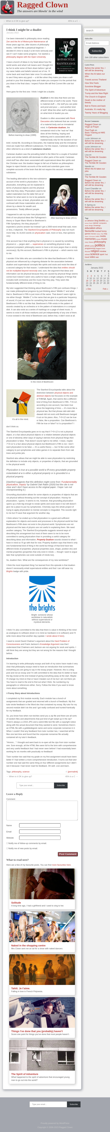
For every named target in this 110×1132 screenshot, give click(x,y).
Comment (10, 799)
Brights (9, 571)
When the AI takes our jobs (95, 170)
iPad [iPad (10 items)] (102, 234)
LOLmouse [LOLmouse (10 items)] (92, 236)
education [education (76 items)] (90, 228)
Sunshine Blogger (93, 86)
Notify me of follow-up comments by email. (27, 843)
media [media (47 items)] (103, 236)
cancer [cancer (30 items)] (95, 223)
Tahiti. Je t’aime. (20, 988)
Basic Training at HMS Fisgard (95, 133)
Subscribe (97, 51)
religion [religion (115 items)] (95, 251)
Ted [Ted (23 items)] (106, 254)
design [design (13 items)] (91, 225)
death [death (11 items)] (86, 225)
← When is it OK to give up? (16, 21)
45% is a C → (74, 21)
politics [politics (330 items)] (100, 245)
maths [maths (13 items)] (97, 236)
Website (10, 838)
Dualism (50, 539)
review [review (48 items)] (103, 251)
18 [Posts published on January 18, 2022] (94, 281)
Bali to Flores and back (95, 106)
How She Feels (92, 83)
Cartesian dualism (57, 127)
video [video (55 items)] (92, 257)
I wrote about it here (54, 636)
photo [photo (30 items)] (87, 246)
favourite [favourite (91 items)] (90, 231)
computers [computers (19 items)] (103, 223)
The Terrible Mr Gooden (95, 157)
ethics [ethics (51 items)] (99, 228)
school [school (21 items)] (87, 254)
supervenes (38, 244)
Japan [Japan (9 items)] (86, 236)
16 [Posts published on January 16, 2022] (87, 281)
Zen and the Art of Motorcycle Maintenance (25, 41)
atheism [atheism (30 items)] (90, 221)
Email (8, 832)
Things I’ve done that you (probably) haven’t (37, 1031)
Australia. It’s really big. (95, 109)
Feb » (105, 289)
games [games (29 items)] (87, 234)
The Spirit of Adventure (95, 90)
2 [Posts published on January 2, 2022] (87, 276)
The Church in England (95, 97)
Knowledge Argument (49, 644)
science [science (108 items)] (94, 254)
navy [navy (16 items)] (86, 242)
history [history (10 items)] (98, 234)
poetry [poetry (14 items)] (92, 246)
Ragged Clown (42, 4)
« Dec (88, 289)
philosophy (16, 772)
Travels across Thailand (95, 80)
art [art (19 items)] (86, 221)
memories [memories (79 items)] (90, 238)
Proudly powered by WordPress (55, 1123)
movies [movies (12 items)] (98, 239)
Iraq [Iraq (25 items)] (105, 234)
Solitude (16, 902)
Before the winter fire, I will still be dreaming (95, 69)
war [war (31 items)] (97, 257)
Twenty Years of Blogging (96, 113)
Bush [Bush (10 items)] (90, 223)
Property (41, 539)
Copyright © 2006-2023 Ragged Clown (54, 1127)
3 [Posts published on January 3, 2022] (91, 276)
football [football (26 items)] (98, 231)
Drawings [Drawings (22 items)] (97, 225)
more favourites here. (61, 865)
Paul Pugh (89, 130)
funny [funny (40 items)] (104, 231)
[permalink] (73, 772)
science (26, 772)
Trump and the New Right (96, 93)
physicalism (40, 233)
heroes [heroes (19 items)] (93, 234)
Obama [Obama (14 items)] (91, 242)
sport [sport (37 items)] (102, 254)
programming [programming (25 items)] (90, 248)
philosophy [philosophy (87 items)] (100, 241)
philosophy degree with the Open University (26, 57)
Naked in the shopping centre (28, 945)
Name (9, 825)
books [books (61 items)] (102, 220)
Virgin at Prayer (92, 127)
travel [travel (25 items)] (87, 257)
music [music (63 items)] (104, 239)
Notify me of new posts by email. (23, 848)
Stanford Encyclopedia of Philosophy (44, 230)
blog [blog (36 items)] (96, 220)
